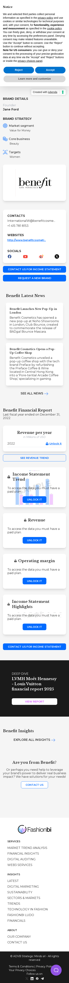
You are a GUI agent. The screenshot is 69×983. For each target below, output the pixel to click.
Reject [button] (19, 69)
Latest (13, 881)
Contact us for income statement (34, 269)
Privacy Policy (45, 966)
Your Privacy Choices (22, 970)
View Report (34, 701)
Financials (16, 920)
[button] (56, 970)
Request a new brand (34, 278)
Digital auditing (21, 859)
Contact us (34, 785)
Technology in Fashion (27, 909)
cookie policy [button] (54, 28)
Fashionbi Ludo (20, 915)
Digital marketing (23, 886)
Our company (19, 936)
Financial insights (23, 853)
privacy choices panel (30, 60)
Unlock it (55, 443)
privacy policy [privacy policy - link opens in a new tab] (45, 17)
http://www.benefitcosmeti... (26, 240)
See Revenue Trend (34, 458)
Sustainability (19, 892)
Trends (13, 903)
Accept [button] (50, 69)
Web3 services (19, 865)
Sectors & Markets (23, 898)
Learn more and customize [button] (34, 78)
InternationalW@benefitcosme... (31, 221)
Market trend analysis (27, 848)
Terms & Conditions (21, 966)
